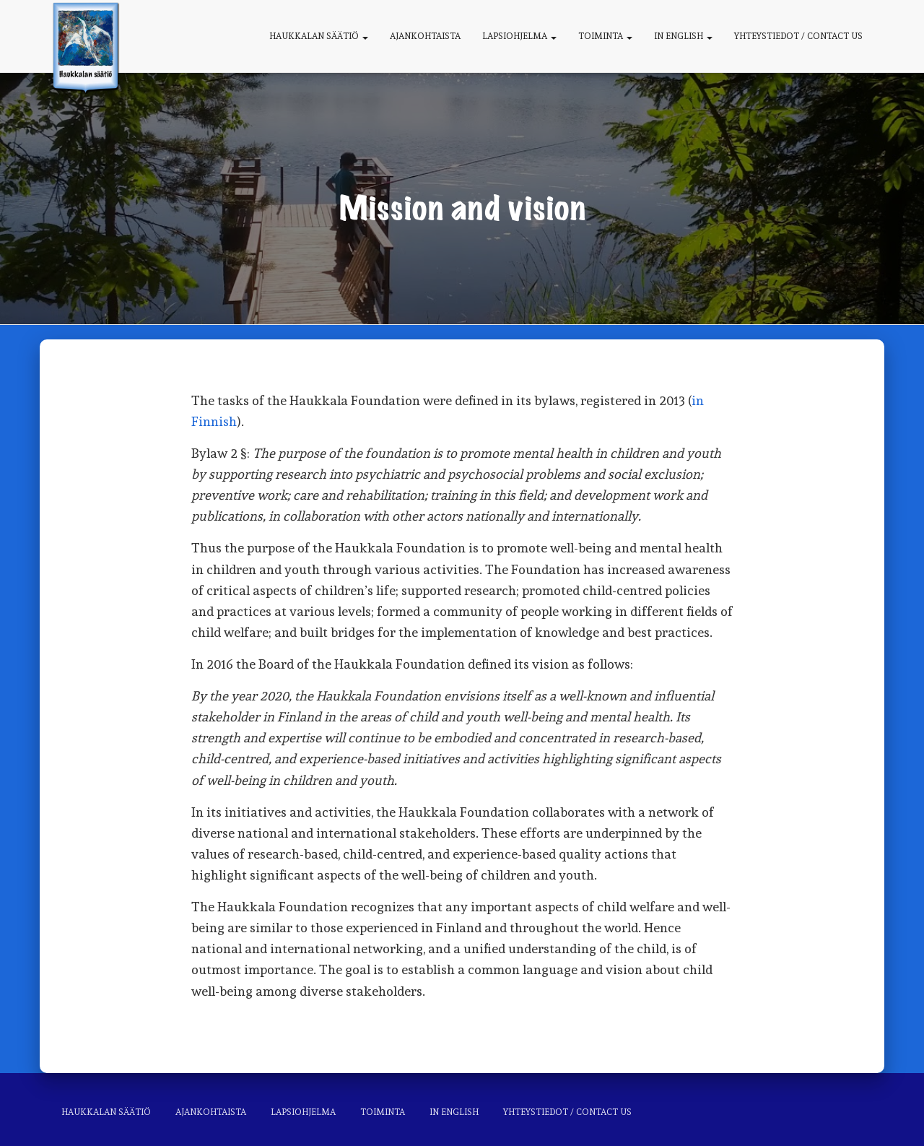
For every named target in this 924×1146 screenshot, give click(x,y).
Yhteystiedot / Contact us (798, 36)
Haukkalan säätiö (318, 36)
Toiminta (605, 36)
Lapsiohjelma (519, 36)
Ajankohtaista (425, 36)
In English (683, 36)
